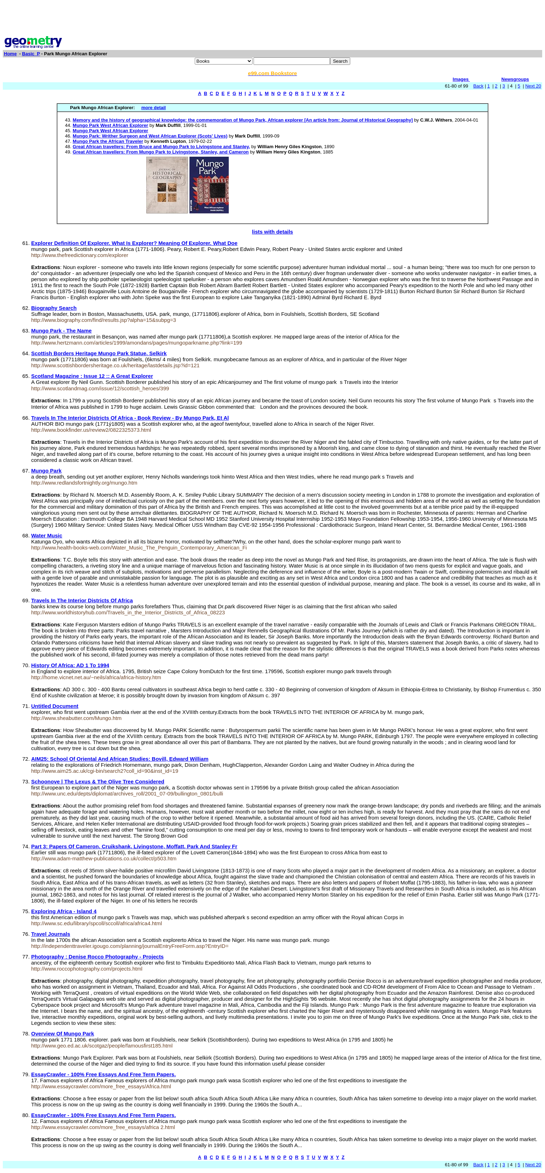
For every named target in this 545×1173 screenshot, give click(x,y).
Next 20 (533, 86)
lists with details (272, 232)
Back (478, 86)
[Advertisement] (273, 19)
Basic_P (31, 53)
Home (10, 53)
